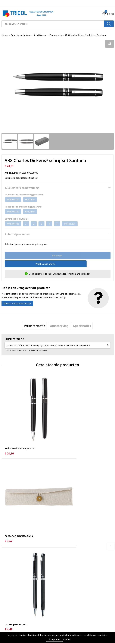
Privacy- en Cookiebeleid (71, 612)
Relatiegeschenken (21, 35)
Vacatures (64, 569)
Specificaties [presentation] (82, 326)
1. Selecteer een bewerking (22, 188)
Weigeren (66, 639)
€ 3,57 (64, 434)
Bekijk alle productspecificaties (21, 177)
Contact (5, 607)
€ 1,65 (64, 504)
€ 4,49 (8, 504)
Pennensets (55, 35)
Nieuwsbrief (65, 560)
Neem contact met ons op (17, 303)
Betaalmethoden (10, 612)
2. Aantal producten (17, 234)
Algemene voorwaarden (71, 607)
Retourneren (8, 617)
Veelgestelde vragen (69, 565)
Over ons (63, 555)
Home (4, 35)
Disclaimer (64, 617)
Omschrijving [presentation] (59, 326)
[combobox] (52, 23)
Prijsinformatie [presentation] (34, 326)
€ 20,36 (9, 434)
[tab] (34, 325)
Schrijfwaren (40, 35)
